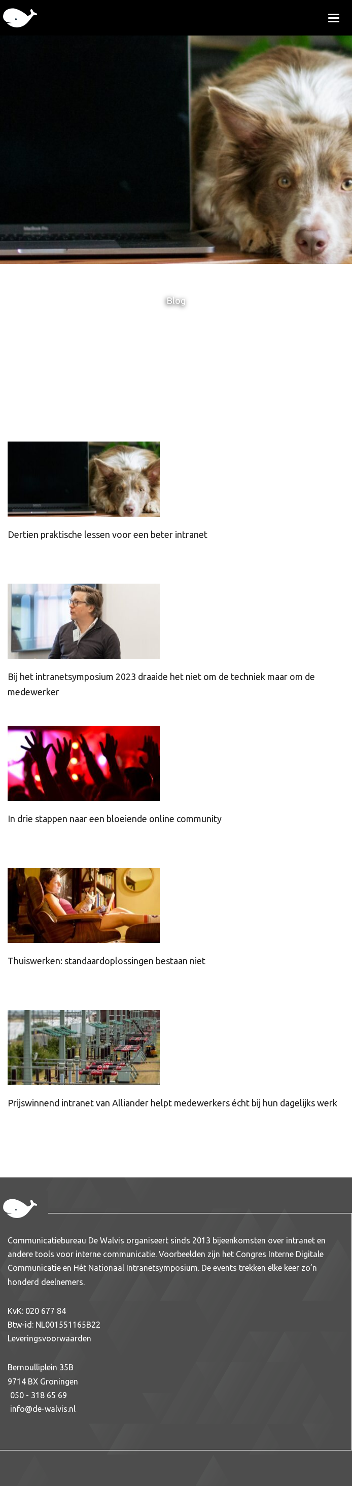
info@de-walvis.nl (43, 1408)
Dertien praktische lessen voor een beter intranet (107, 534)
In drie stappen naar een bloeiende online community (115, 819)
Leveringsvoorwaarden (49, 1338)
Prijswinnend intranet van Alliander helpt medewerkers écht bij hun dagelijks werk (172, 1103)
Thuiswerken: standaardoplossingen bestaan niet (106, 961)
